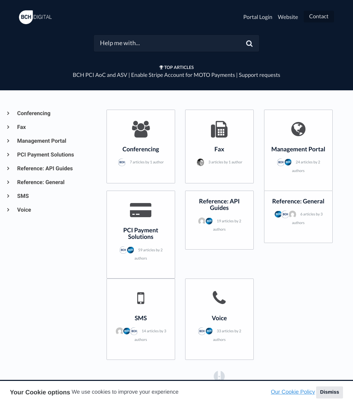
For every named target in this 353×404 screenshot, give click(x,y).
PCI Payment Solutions (45, 154)
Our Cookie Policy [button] (293, 392)
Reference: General (40, 182)
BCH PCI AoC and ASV (100, 75)
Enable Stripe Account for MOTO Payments (183, 75)
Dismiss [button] (329, 392)
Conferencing (33, 113)
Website (288, 17)
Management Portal (41, 141)
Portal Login (257, 17)
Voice (24, 209)
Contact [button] (319, 16)
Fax (21, 127)
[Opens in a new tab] (219, 376)
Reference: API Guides (45, 168)
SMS (23, 196)
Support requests (259, 75)
